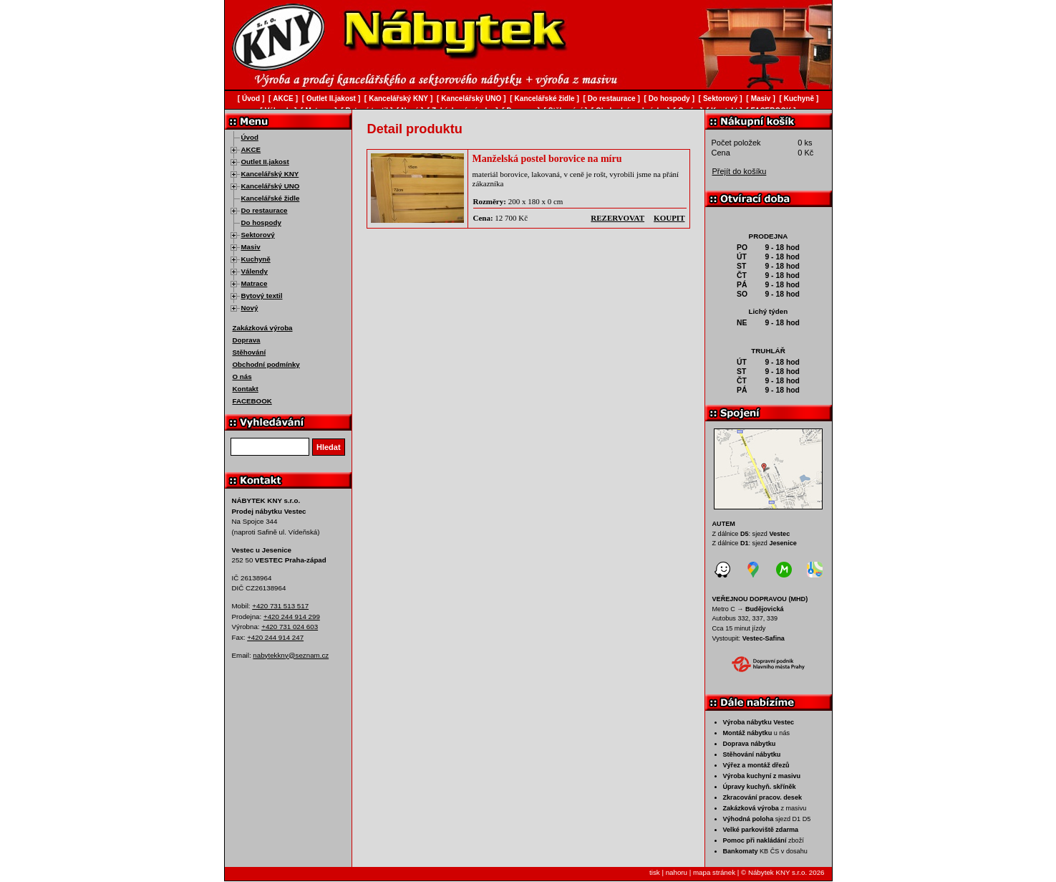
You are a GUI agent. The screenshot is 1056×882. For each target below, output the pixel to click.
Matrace (254, 283)
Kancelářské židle (270, 198)
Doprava (247, 340)
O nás (242, 376)
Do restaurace (264, 210)
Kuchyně (256, 259)
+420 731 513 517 (280, 606)
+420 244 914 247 (275, 637)
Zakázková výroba (263, 328)
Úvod (249, 137)
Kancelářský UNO (270, 186)
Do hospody (261, 222)
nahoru (676, 872)
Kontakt (245, 389)
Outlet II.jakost (265, 162)
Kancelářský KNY (270, 174)
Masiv (251, 247)
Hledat (328, 447)
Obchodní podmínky (266, 364)
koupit (669, 218)
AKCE (251, 149)
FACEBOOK (252, 401)
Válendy (254, 271)
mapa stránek (714, 872)
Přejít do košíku (739, 171)
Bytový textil (262, 295)
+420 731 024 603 (289, 627)
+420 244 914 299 (291, 616)
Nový (249, 308)
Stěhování (249, 352)
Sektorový (258, 235)
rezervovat (617, 218)
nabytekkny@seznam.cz (291, 655)
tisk (654, 872)
